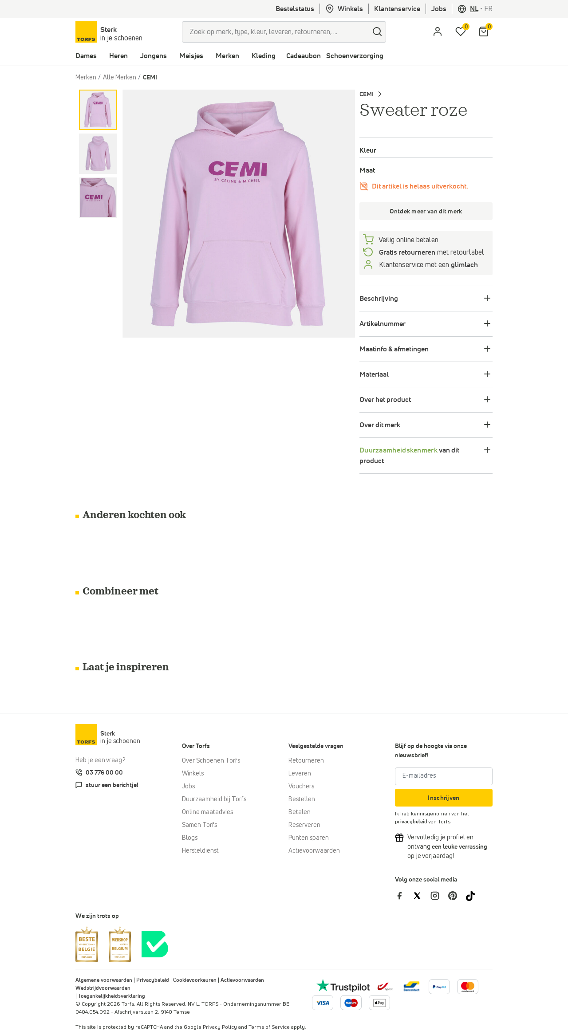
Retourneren (306, 761)
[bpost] (384, 986)
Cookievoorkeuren (195, 980)
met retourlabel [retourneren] (430, 252)
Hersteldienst (200, 851)
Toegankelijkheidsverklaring (111, 996)
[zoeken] (377, 32)
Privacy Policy (220, 1027)
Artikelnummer (382, 323)
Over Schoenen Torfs (211, 761)
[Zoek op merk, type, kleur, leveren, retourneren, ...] (275, 32)
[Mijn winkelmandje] (484, 32)
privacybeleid (411, 822)
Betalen (299, 812)
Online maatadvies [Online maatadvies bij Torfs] (207, 812)
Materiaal (374, 374)
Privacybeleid (152, 980)
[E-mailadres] (444, 776)
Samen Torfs (199, 825)
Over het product (385, 399)
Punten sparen (308, 838)
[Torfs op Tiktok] (474, 895)
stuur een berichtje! (112, 785)
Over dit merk (379, 425)
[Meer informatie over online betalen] (412, 986)
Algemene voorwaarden (103, 980)
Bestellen (301, 799)
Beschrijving (378, 298)
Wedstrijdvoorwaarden (102, 988)
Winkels (344, 8)
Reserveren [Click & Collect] (304, 825)
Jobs (438, 8)
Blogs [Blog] (189, 838)
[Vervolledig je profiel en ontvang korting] (452, 837)
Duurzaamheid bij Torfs (214, 799)
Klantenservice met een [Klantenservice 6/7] (427, 264)
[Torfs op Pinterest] (457, 895)
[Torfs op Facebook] (404, 895)
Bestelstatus (295, 8)
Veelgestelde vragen (315, 746)
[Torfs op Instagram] (439, 895)
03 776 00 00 (104, 773)
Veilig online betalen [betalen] (407, 240)
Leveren (299, 774)
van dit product (409, 455)
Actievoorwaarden (314, 851)
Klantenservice (397, 8)
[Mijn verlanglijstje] (460, 32)
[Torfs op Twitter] (421, 895)
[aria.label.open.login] (437, 32)
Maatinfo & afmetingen (394, 349)
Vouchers (301, 786)
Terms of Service (269, 1027)
